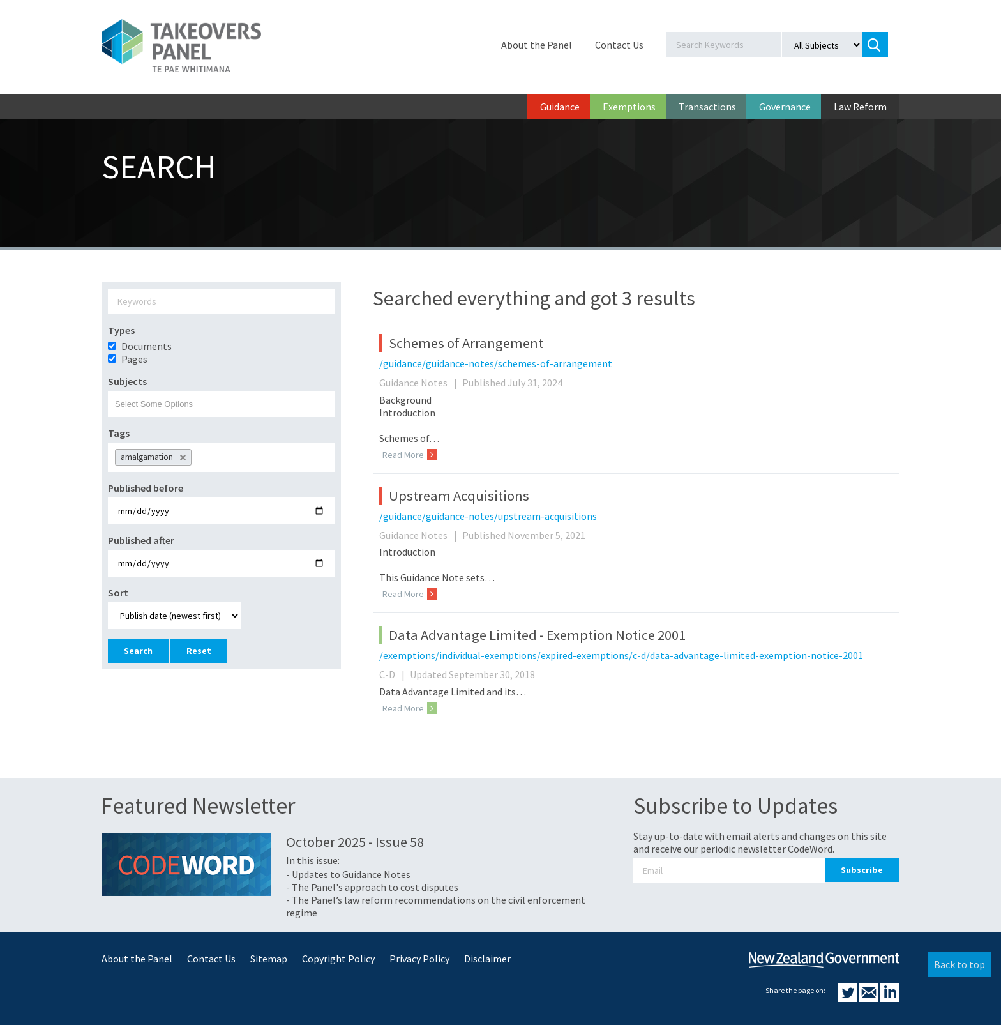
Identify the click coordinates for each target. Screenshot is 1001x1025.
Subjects (127, 381)
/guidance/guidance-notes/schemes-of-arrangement (495, 363)
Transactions (707, 106)
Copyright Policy (338, 958)
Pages (134, 359)
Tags (119, 433)
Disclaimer (487, 958)
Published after (141, 540)
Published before (145, 488)
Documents (146, 346)
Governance (785, 106)
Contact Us (619, 44)
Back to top (959, 964)
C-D (393, 674)
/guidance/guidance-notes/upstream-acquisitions (488, 516)
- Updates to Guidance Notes (348, 874)
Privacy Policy (419, 958)
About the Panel (536, 44)
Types (121, 330)
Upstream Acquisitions (459, 496)
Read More (409, 454)
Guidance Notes (419, 382)
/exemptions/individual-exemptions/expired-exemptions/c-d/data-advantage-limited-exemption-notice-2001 (621, 655)
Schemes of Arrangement (466, 343)
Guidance (560, 106)
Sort (118, 592)
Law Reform (860, 106)
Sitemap (268, 958)
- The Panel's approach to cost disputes (372, 887)
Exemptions (629, 106)
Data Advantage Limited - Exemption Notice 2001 (537, 635)
